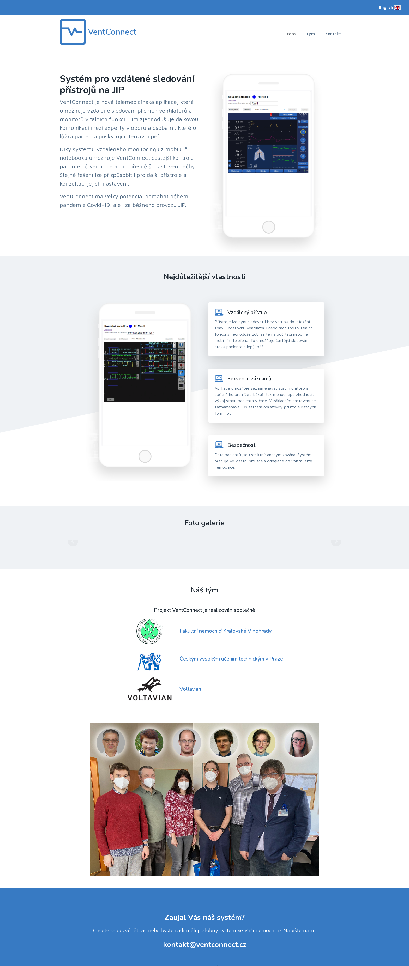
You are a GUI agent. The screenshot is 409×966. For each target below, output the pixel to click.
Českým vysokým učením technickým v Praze (231, 642)
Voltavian (190, 672)
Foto (291, 33)
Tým (310, 33)
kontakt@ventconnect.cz (204, 928)
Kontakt (333, 33)
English (390, 7)
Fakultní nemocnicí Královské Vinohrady (225, 614)
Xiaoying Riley (237, 951)
